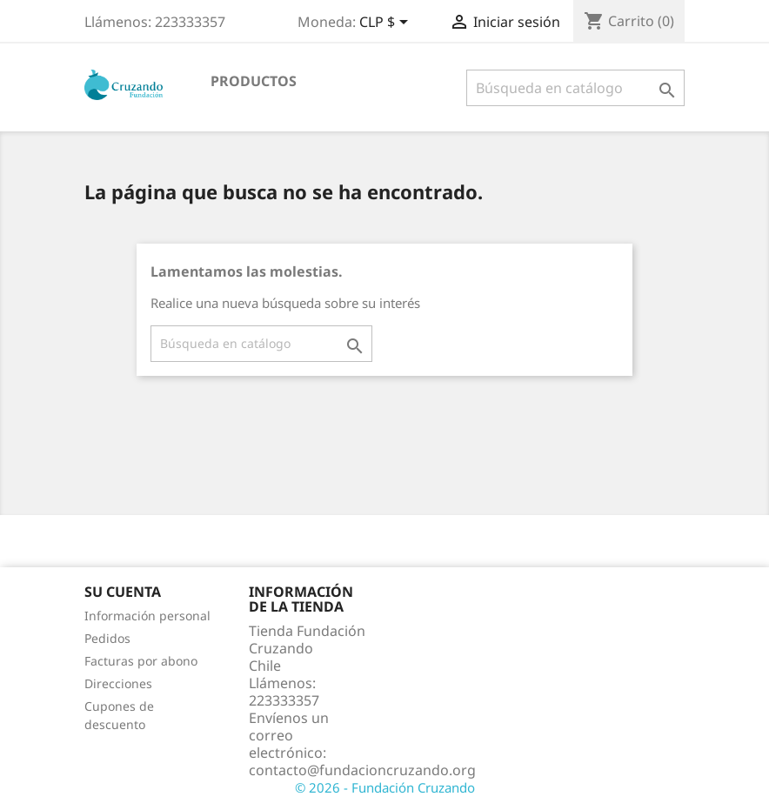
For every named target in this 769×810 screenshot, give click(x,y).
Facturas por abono (140, 661)
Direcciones (118, 683)
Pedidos (107, 638)
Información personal (147, 615)
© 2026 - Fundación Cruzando (385, 787)
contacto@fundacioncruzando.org (362, 770)
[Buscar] (575, 88)
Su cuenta (122, 591)
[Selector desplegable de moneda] (386, 23)
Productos (254, 80)
